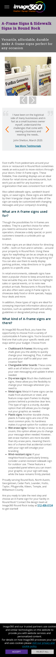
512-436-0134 (45, 505)
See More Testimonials (28, 146)
